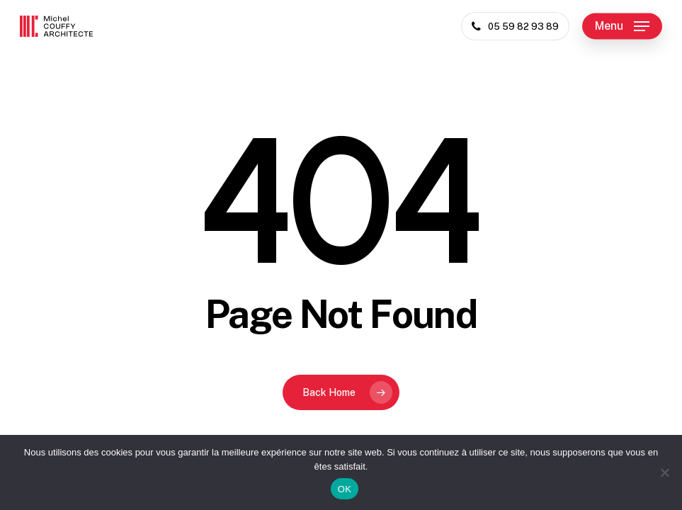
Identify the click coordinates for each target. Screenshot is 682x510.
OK (344, 489)
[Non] (664, 472)
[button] (622, 26)
